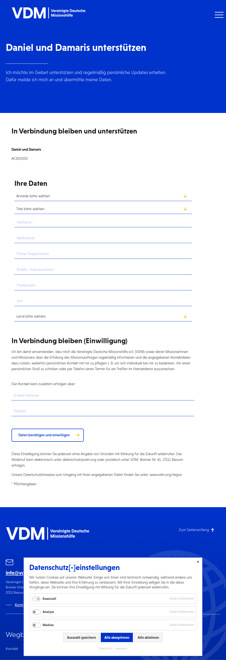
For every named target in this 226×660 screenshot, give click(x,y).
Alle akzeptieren (116, 637)
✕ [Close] (198, 562)
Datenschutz (105, 648)
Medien (48, 625)
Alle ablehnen (148, 637)
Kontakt (12, 649)
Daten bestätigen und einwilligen (44, 435)
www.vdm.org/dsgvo (166, 475)
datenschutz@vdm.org (79, 460)
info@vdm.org (22, 573)
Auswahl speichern (81, 637)
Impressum (121, 648)
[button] (218, 15)
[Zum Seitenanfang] (197, 530)
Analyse (48, 612)
